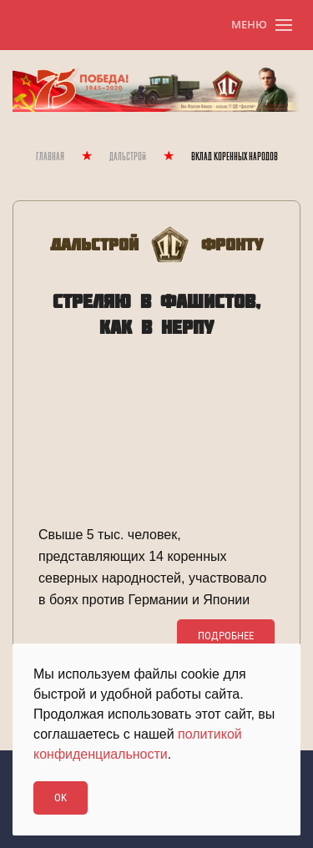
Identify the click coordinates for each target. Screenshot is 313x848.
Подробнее (226, 635)
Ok (60, 797)
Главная (50, 157)
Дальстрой (127, 157)
